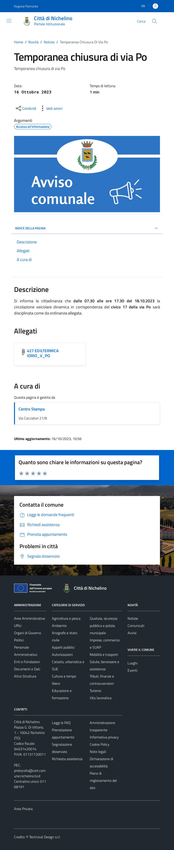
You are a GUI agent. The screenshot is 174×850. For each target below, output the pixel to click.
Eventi (132, 670)
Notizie (133, 618)
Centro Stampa (32, 409)
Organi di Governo (27, 633)
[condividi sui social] (25, 108)
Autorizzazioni (62, 654)
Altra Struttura (25, 676)
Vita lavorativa (100, 698)
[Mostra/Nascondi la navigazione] (9, 20)
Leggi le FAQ (61, 722)
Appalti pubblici (63, 647)
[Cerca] (154, 21)
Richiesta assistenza (67, 759)
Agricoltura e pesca (66, 618)
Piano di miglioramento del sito (103, 780)
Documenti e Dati (27, 669)
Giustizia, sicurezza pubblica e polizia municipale (103, 626)
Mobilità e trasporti (104, 654)
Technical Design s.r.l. (44, 837)
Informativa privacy (104, 737)
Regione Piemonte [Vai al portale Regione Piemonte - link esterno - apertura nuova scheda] (26, 6)
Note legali (98, 751)
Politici (19, 640)
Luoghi (133, 663)
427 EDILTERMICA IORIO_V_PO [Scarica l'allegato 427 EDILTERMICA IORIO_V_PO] (43, 353)
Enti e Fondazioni (27, 661)
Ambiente (59, 625)
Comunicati (136, 625)
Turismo (95, 690)
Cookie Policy (99, 744)
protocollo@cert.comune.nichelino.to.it (30, 773)
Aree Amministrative (29, 618)
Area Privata (23, 808)
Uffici (18, 625)
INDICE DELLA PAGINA (87, 228)
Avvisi (132, 633)
